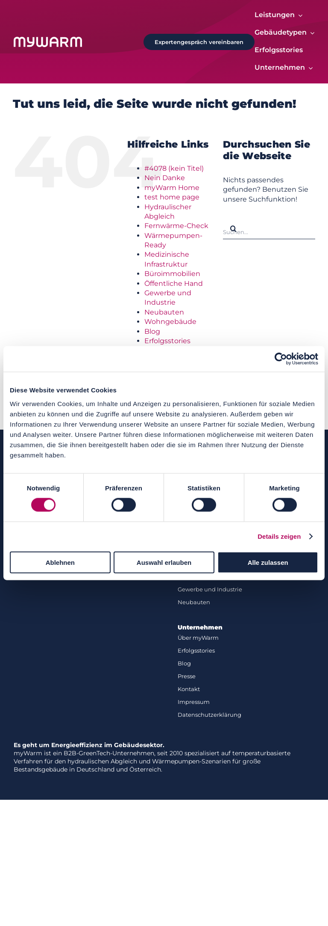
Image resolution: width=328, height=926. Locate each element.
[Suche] (233, 229)
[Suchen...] (269, 229)
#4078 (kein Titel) (174, 169)
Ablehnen (60, 562)
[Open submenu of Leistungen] (298, 15)
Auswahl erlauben (164, 562)
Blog (152, 332)
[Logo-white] (48, 40)
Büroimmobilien (172, 274)
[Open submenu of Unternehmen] (309, 68)
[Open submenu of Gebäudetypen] (310, 33)
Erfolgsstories (167, 341)
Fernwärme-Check (176, 227)
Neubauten (164, 313)
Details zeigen (279, 536)
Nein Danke (164, 179)
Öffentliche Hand (173, 284)
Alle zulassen (268, 562)
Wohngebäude (170, 322)
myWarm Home (171, 188)
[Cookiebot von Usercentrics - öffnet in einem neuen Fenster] (280, 359)
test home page (171, 197)
